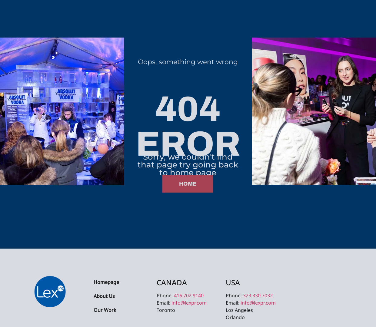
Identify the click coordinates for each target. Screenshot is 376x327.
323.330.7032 (258, 295)
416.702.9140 (189, 295)
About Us (104, 296)
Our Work (105, 310)
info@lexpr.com (189, 302)
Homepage (106, 283)
